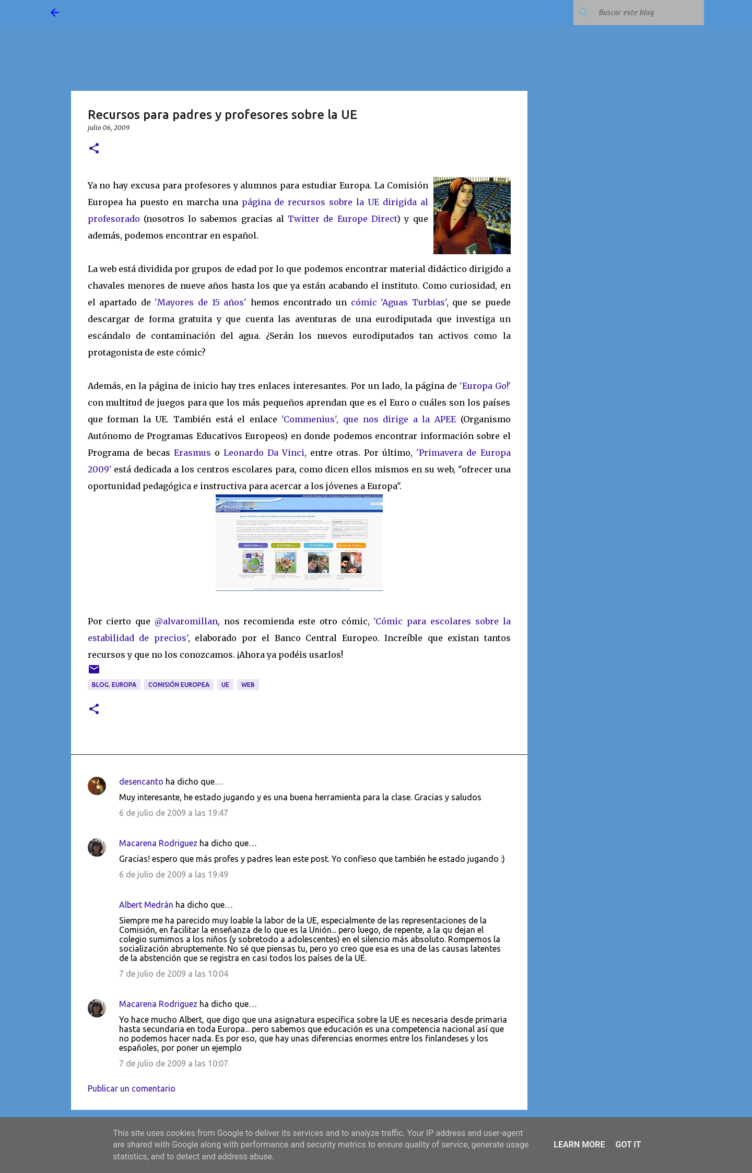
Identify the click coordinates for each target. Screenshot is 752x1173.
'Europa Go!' (485, 386)
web (248, 684)
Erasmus (192, 452)
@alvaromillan (186, 621)
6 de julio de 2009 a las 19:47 (173, 812)
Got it (628, 1145)
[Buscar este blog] (649, 12)
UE (225, 684)
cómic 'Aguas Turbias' (398, 302)
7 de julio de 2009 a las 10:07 (173, 1063)
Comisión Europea (178, 684)
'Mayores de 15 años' (200, 302)
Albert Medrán (146, 904)
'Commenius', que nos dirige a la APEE (370, 419)
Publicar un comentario (131, 1088)
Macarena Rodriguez (158, 843)
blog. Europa (114, 684)
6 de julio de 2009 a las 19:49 (173, 874)
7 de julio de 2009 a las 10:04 (173, 973)
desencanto (141, 781)
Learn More (579, 1145)
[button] (94, 149)
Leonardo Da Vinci (264, 452)
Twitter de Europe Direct (342, 219)
